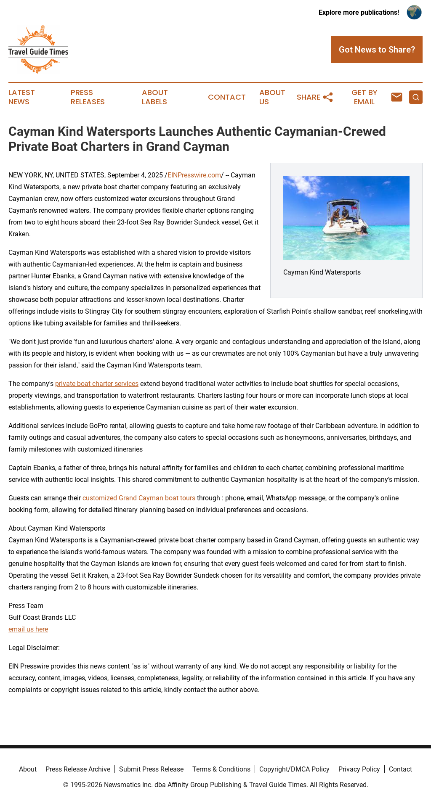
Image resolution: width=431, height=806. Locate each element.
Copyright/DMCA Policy (294, 769)
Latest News (21, 97)
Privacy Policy (359, 769)
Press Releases (88, 97)
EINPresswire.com (194, 175)
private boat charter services (96, 384)
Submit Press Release (151, 769)
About (28, 769)
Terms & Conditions (221, 769)
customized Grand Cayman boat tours (138, 498)
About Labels (155, 97)
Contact (227, 97)
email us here (28, 629)
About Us (272, 97)
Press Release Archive (77, 769)
